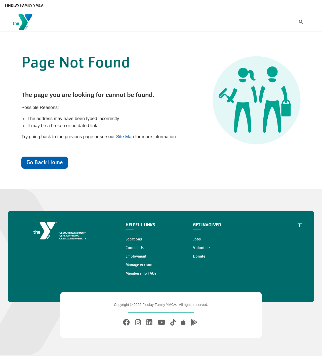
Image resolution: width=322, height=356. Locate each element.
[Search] (296, 22)
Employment (136, 256)
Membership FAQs (141, 273)
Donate (199, 256)
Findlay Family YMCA (24, 5)
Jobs (197, 239)
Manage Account (140, 264)
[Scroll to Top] (300, 225)
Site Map (125, 136)
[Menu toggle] (314, 22)
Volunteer (201, 247)
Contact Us (135, 247)
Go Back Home (44, 162)
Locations (134, 239)
